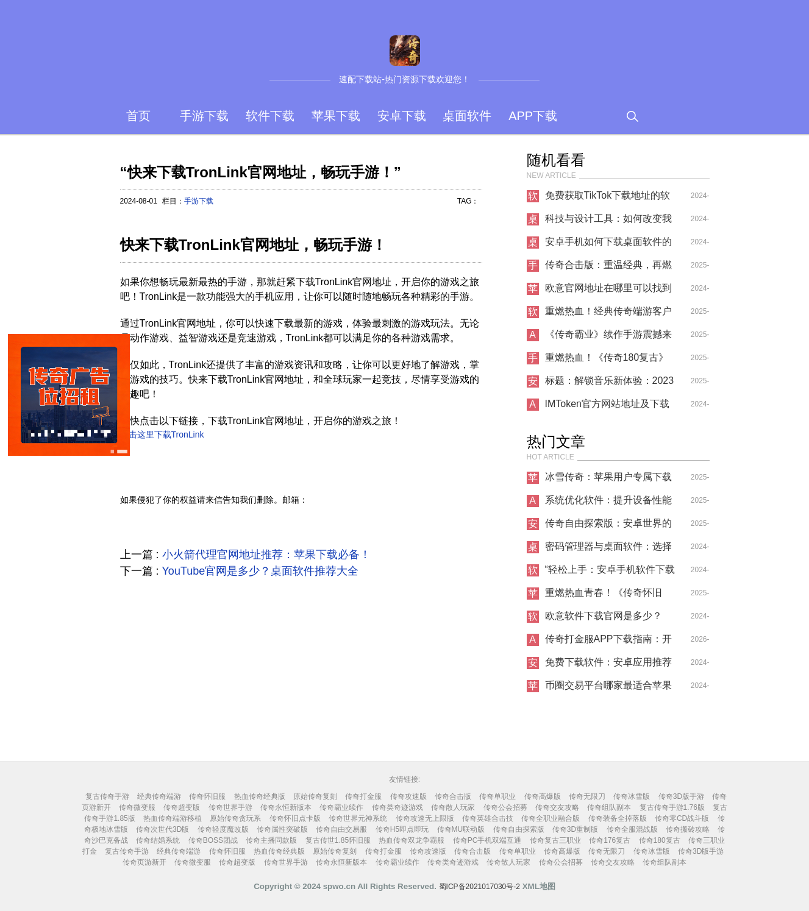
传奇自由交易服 (341, 829)
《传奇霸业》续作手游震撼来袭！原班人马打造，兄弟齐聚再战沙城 (608, 337)
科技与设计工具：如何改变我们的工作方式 (608, 221)
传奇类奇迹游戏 (397, 807)
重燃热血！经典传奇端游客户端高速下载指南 (608, 314)
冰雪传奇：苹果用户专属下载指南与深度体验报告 (608, 480)
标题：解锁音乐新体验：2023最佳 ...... (609, 383)
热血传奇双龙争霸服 (411, 840)
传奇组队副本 (609, 807)
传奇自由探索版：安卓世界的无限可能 (608, 526)
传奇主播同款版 (271, 840)
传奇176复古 (609, 840)
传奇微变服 (137, 807)
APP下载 (532, 115)
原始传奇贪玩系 (235, 818)
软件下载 (270, 115)
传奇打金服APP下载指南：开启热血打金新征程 (608, 642)
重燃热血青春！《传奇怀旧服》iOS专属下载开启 (603, 595)
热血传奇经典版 (259, 796)
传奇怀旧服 (207, 796)
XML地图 (538, 886)
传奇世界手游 (230, 807)
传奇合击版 (453, 796)
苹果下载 (336, 115)
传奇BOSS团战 (213, 840)
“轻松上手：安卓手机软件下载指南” (610, 572)
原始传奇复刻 (315, 796)
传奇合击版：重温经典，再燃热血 (608, 268)
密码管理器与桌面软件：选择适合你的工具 (608, 549)
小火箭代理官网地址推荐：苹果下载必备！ (266, 554)
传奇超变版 (181, 807)
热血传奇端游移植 (172, 818)
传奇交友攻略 (557, 807)
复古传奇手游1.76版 (672, 807)
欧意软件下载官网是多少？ (603, 616)
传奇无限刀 (587, 796)
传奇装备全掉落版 (617, 818)
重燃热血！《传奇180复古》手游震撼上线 (607, 360)
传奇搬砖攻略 (688, 829)
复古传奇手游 (107, 796)
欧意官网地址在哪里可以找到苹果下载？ (608, 291)
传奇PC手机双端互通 (487, 840)
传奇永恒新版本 (286, 807)
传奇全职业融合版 (550, 818)
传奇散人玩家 (453, 807)
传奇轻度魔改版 (223, 829)
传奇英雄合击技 (487, 818)
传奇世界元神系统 (358, 818)
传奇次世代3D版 (162, 829)
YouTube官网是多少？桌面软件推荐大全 (260, 571)
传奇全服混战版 (632, 829)
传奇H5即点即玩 (402, 829)
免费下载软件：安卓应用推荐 (608, 662)
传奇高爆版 (542, 796)
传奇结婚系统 (158, 840)
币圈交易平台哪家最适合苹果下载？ (608, 688)
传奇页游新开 (144, 862)
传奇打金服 (363, 796)
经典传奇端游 (159, 796)
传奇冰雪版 (631, 796)
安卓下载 (401, 115)
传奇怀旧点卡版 (295, 818)
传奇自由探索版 (518, 829)
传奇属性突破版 (282, 829)
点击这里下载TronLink (162, 434)
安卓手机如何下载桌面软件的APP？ (608, 244)
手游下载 (204, 115)
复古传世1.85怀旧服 (338, 840)
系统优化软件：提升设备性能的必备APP (608, 503)
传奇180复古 (659, 840)
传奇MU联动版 (461, 829)
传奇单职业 (497, 796)
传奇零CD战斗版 (682, 818)
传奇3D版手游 (681, 796)
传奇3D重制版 (575, 829)
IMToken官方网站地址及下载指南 (607, 407)
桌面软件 (467, 115)
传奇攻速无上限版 (425, 818)
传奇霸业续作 (341, 807)
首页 (138, 115)
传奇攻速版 (408, 796)
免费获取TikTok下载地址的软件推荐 (608, 198)
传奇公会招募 (505, 807)
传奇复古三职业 (555, 840)
